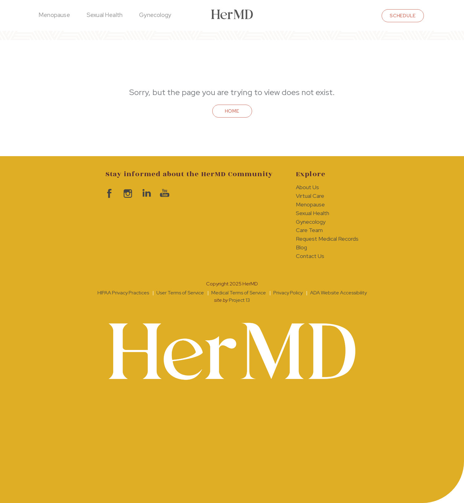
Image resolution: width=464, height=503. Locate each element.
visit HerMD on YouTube (164, 193)
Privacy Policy (288, 292)
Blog (301, 247)
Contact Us (310, 256)
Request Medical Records (327, 238)
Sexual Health (104, 15)
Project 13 (239, 300)
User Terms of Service (180, 292)
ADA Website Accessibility (338, 292)
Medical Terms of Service (238, 292)
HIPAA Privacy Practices (123, 292)
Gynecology (155, 15)
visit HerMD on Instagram (127, 193)
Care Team (309, 230)
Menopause (54, 15)
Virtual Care (310, 195)
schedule (403, 16)
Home (232, 111)
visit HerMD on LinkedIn (145, 193)
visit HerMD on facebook (108, 193)
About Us (307, 187)
